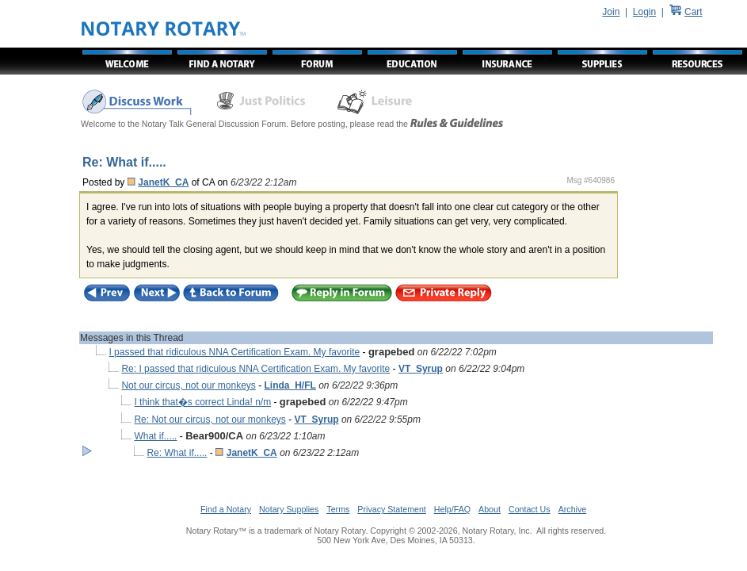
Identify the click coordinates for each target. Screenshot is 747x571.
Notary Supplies (288, 509)
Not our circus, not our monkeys (188, 385)
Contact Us (530, 509)
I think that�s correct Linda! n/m (202, 402)
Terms (337, 509)
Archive (572, 509)
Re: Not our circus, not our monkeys (209, 419)
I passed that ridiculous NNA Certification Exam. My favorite (234, 352)
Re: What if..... (177, 452)
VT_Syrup (420, 368)
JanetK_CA (163, 182)
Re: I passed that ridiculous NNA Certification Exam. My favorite (255, 368)
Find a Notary (225, 509)
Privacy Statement (391, 509)
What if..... (155, 436)
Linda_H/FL (290, 385)
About (489, 509)
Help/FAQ (452, 509)
